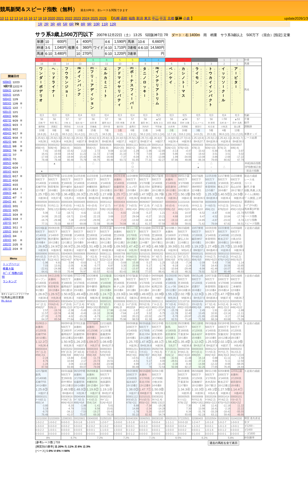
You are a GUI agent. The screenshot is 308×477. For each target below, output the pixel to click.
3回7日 (7, 154)
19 (45, 18)
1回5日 (7, 231)
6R (71, 24)
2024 (86, 18)
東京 (147, 18)
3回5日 (7, 163)
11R (105, 24)
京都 (170, 18)
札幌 (116, 18)
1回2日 (7, 244)
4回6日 (7, 124)
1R (40, 24)
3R (52, 24)
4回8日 (7, 116)
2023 (77, 18)
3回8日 (7, 150)
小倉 (186, 18)
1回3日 (7, 240)
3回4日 (7, 167)
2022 (69, 18)
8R (83, 24)
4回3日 (7, 137)
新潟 (139, 18)
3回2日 (7, 176)
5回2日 (7, 107)
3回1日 (7, 180)
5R (65, 24)
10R (96, 24)
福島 (132, 18)
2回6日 (7, 193)
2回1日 (7, 214)
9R (89, 24)
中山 (155, 18)
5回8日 (7, 82)
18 (40, 18)
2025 (94, 18)
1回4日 (7, 235)
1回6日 (7, 227)
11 (7, 18)
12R (113, 24)
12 (11, 18)
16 (31, 18)
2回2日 (7, 210)
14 (21, 18)
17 (35, 18)
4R (59, 24)
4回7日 (7, 120)
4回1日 (7, 146)
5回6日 (7, 90)
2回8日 (7, 184)
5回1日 (7, 111)
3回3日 (7, 171)
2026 (103, 18)
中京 (163, 18)
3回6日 (7, 158)
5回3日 (7, 103)
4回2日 (7, 141)
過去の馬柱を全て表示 (223, 443)
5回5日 (7, 94)
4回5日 (7, 129)
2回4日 (7, 201)
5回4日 (7, 99)
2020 (51, 18)
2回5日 (7, 197)
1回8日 (7, 218)
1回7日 (7, 223)
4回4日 (7, 133)
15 (26, 18)
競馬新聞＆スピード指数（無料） (39, 9)
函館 (124, 18)
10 (2, 18)
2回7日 (7, 188)
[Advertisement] (258, 7)
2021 (60, 18)
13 (16, 18)
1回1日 (7, 248)
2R (46, 24)
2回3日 (7, 206)
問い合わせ (6, 301)
